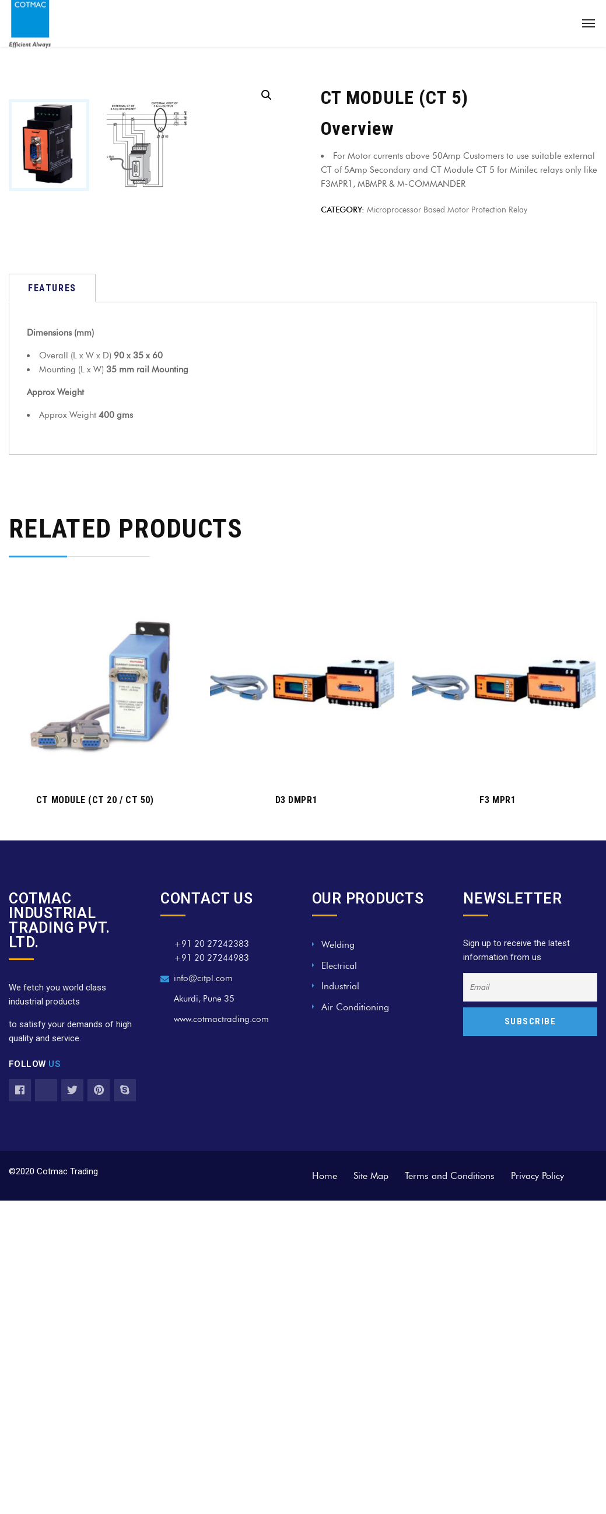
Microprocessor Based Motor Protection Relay (447, 210)
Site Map (370, 1355)
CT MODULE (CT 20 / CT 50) (95, 980)
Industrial (340, 1166)
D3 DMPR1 (296, 980)
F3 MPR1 (497, 980)
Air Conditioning (355, 1186)
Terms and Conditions (450, 1355)
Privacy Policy (537, 1355)
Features (52, 468)
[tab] (52, 468)
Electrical (339, 1145)
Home (324, 1355)
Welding (338, 1125)
